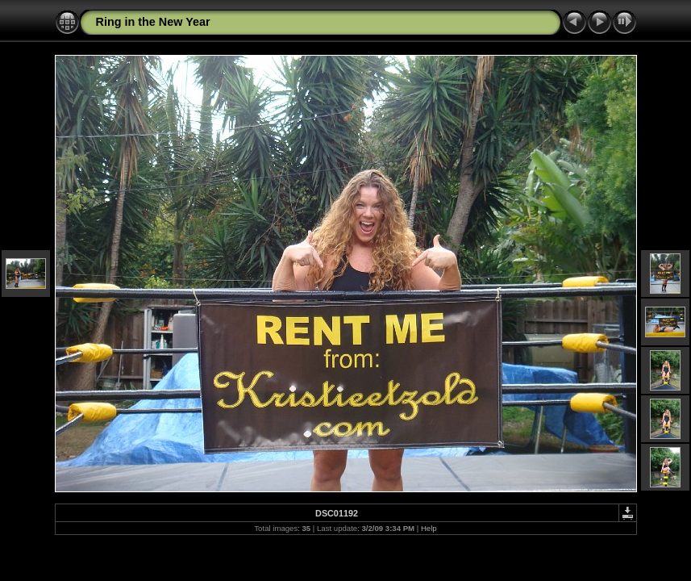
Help (429, 528)
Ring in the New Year (153, 21)
